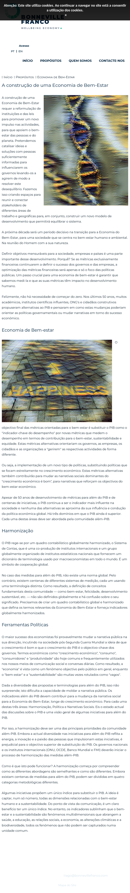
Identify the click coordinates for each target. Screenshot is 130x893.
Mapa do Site (67, 885)
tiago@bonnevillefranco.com (86, 875)
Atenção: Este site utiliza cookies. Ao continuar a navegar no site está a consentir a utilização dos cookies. (65, 7)
